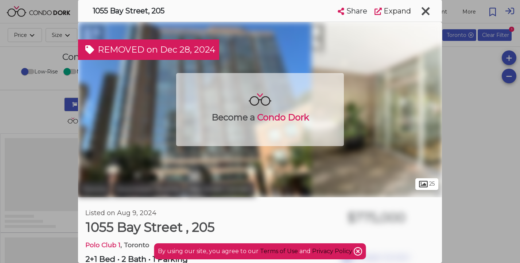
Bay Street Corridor (220, 189)
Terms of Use (279, 251)
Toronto (94, 189)
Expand (393, 11)
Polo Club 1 (102, 245)
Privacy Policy (333, 251)
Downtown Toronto (148, 189)
